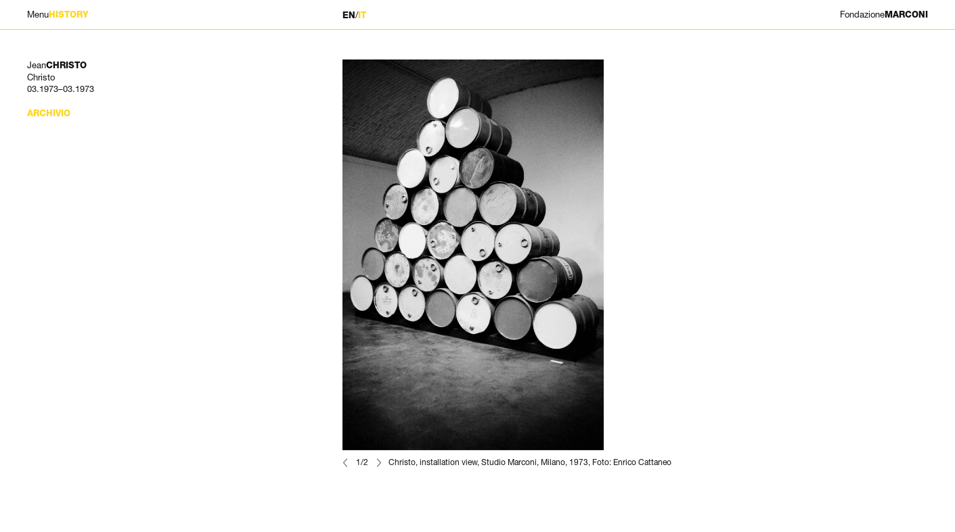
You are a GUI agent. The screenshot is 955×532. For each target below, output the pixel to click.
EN (348, 15)
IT (362, 15)
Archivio (48, 113)
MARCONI (884, 14)
